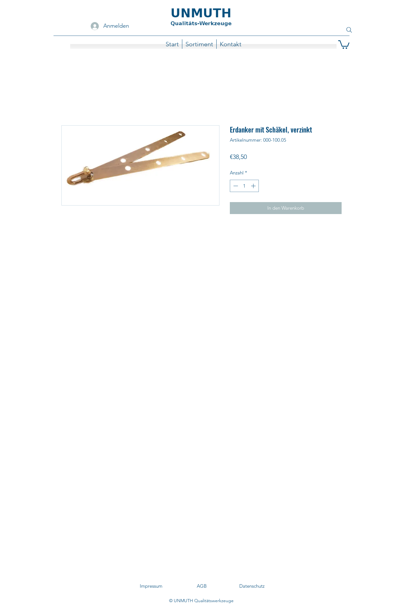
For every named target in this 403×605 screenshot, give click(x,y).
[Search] (349, 30)
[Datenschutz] (252, 586)
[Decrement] (235, 186)
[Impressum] (151, 586)
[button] (343, 44)
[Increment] (254, 186)
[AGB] (201, 586)
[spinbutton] (244, 186)
